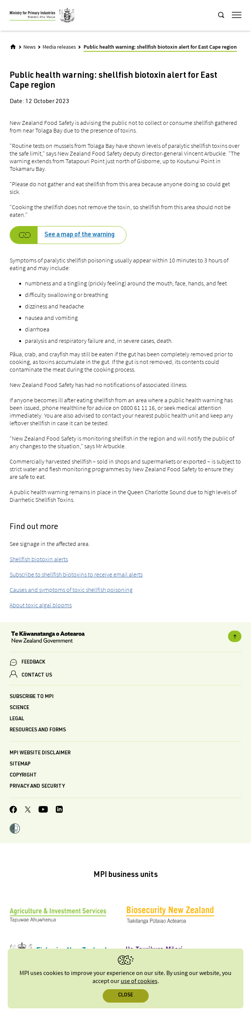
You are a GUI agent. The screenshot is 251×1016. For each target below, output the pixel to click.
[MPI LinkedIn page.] (59, 810)
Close (125, 995)
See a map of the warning (79, 235)
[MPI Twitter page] (28, 810)
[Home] (13, 46)
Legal (17, 719)
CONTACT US (36, 675)
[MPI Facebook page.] (13, 811)
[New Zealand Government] (125, 638)
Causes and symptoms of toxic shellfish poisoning (71, 589)
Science (19, 708)
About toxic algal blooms (41, 605)
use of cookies (139, 981)
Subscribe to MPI (32, 697)
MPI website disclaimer (40, 753)
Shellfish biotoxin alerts (39, 559)
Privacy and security (37, 786)
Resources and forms (38, 730)
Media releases (59, 47)
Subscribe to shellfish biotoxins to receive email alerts (76, 574)
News (29, 47)
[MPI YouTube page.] (43, 810)
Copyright (23, 775)
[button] (15, 829)
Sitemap (20, 764)
